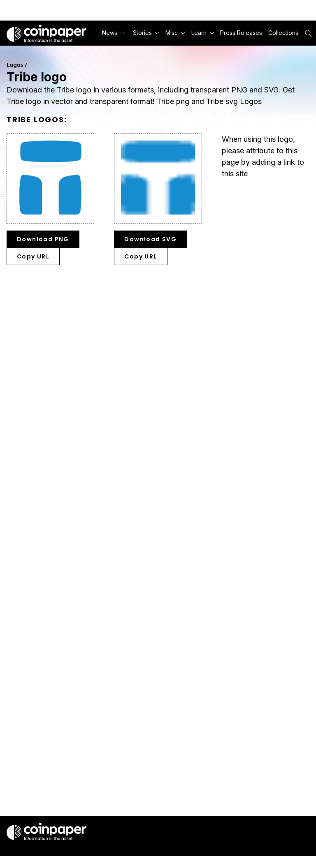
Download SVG (150, 239)
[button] (240, 33)
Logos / (17, 65)
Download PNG (43, 239)
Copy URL (33, 256)
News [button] (113, 32)
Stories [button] (146, 32)
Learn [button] (202, 32)
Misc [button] (175, 32)
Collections (283, 32)
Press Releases (241, 32)
